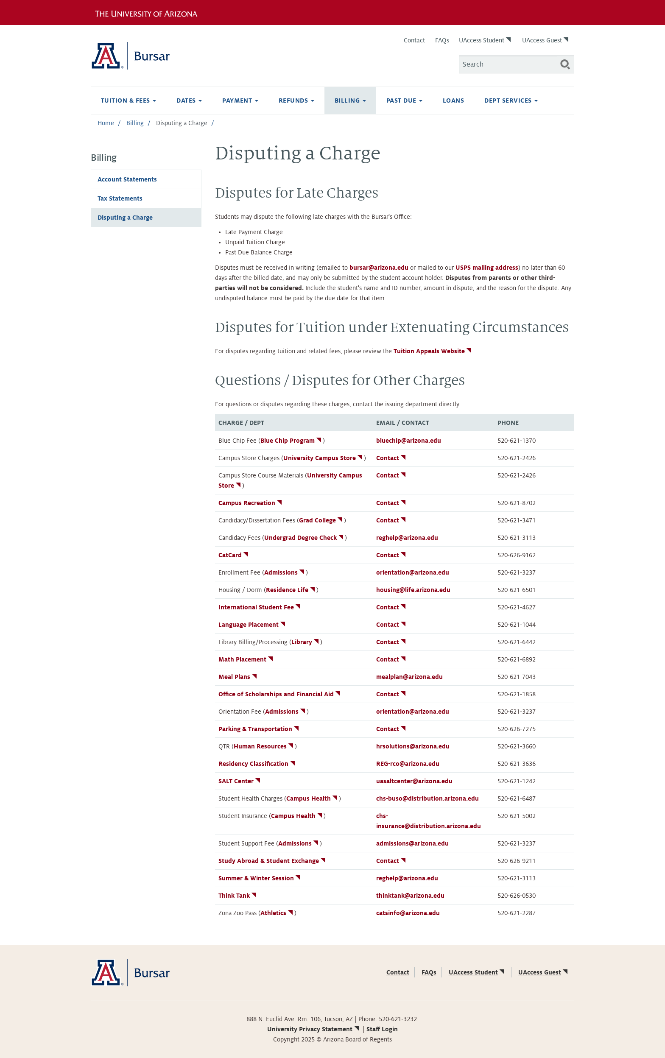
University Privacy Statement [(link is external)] (313, 1029)
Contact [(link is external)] (391, 458)
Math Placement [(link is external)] (246, 659)
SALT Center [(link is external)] (240, 781)
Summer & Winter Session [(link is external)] (260, 878)
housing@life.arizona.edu (413, 589)
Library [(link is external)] (305, 642)
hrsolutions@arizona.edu (413, 746)
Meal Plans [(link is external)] (238, 676)
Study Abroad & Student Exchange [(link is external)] (272, 860)
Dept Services (511, 100)
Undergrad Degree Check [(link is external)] (304, 537)
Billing (350, 100)
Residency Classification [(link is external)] (257, 763)
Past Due (404, 100)
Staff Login (382, 1029)
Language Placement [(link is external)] (252, 624)
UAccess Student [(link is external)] (485, 40)
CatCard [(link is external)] (234, 555)
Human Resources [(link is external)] (264, 746)
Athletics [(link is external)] (277, 913)
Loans (453, 100)
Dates (189, 100)
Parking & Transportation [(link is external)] (259, 729)
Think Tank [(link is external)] (238, 895)
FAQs (442, 40)
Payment (240, 100)
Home (106, 123)
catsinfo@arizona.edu (408, 913)
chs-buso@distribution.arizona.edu (427, 798)
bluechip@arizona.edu (408, 440)
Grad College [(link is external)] (321, 520)
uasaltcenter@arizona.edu (414, 781)
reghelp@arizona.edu (407, 537)
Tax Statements (120, 198)
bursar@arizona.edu (378, 267)
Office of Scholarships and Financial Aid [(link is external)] (280, 694)
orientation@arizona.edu (412, 572)
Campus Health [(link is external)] (312, 798)
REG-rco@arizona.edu (407, 763)
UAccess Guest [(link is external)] (546, 40)
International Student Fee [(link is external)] (260, 607)
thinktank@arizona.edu (410, 895)
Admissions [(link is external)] (285, 572)
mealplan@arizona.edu (409, 676)
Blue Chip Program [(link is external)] (291, 440)
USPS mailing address (486, 267)
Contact (414, 40)
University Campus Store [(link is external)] (323, 458)
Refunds (296, 100)
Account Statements (127, 179)
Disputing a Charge (125, 217)
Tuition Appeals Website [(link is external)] (433, 351)
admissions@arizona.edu (412, 843)
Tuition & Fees (128, 100)
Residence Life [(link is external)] (291, 589)
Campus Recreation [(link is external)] (250, 503)
